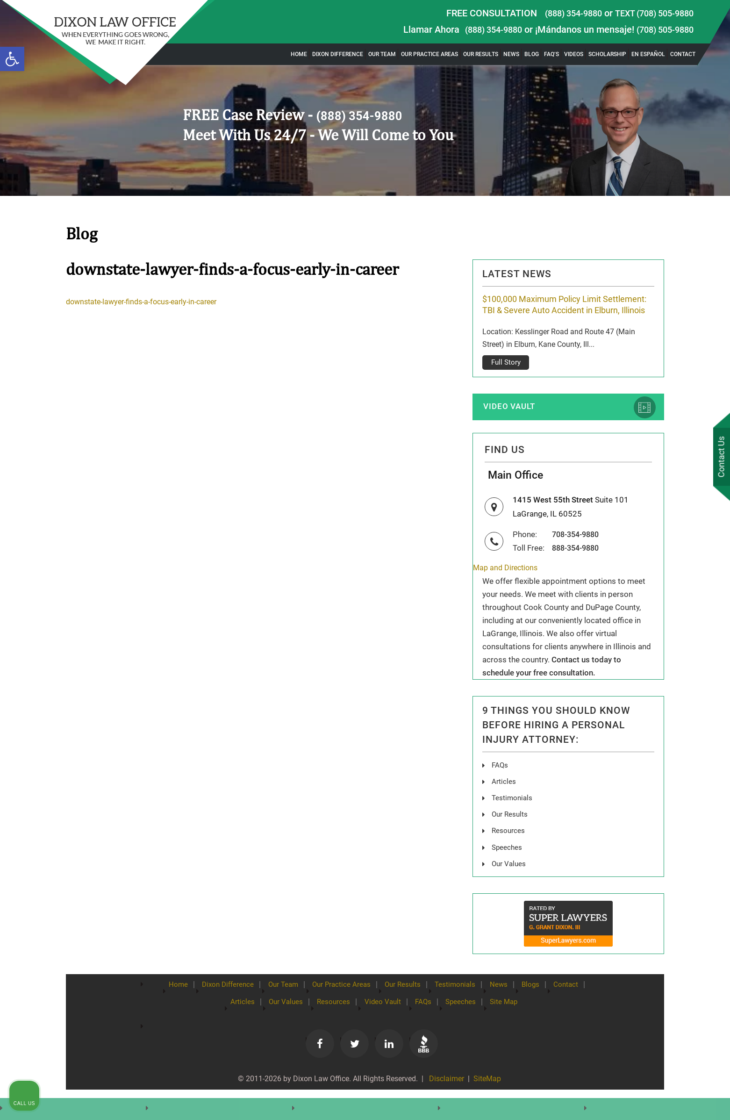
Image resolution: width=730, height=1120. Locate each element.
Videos (573, 54)
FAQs (500, 782)
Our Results (480, 54)
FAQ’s (551, 54)
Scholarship (607, 54)
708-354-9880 (578, 552)
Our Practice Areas (429, 54)
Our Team (382, 54)
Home (299, 54)
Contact (682, 54)
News (511, 54)
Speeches (507, 864)
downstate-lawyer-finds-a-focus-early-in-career (148, 301)
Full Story (506, 375)
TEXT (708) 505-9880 (650, 13)
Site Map (536, 1019)
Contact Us (720, 458)
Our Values (510, 880)
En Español (648, 54)
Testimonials (513, 815)
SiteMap (488, 1097)
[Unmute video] (564, 821)
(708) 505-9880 (662, 29)
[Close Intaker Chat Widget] (699, 821)
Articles (504, 799)
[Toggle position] (679, 821)
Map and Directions (507, 585)
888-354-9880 (578, 565)
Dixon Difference (337, 54)
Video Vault (513, 420)
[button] (12, 59)
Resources (509, 848)
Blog (531, 54)
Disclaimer (444, 1097)
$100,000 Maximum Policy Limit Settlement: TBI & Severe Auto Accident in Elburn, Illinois (564, 311)
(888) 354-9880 (561, 13)
